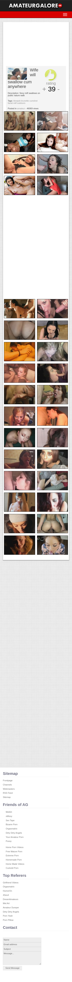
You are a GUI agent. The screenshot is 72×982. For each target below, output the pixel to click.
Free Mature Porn (14, 851)
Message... (22, 958)
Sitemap (7, 797)
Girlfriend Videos (10, 882)
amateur (21, 108)
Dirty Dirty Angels (14, 833)
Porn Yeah (8, 916)
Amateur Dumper (11, 907)
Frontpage (7, 780)
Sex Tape (10, 820)
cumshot (34, 101)
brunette (25, 101)
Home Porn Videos (14, 847)
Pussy (9, 841)
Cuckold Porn (12, 868)
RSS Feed (8, 793)
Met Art (6, 903)
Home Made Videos (15, 864)
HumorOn (7, 891)
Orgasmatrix (11, 828)
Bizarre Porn (11, 824)
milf (15, 103)
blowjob (17, 101)
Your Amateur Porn (15, 837)
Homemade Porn (14, 860)
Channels (7, 785)
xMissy (9, 816)
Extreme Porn (12, 855)
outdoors (21, 103)
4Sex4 (6, 895)
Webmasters (9, 789)
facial (10, 103)
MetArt (9, 812)
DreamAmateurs (10, 899)
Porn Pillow (8, 920)
